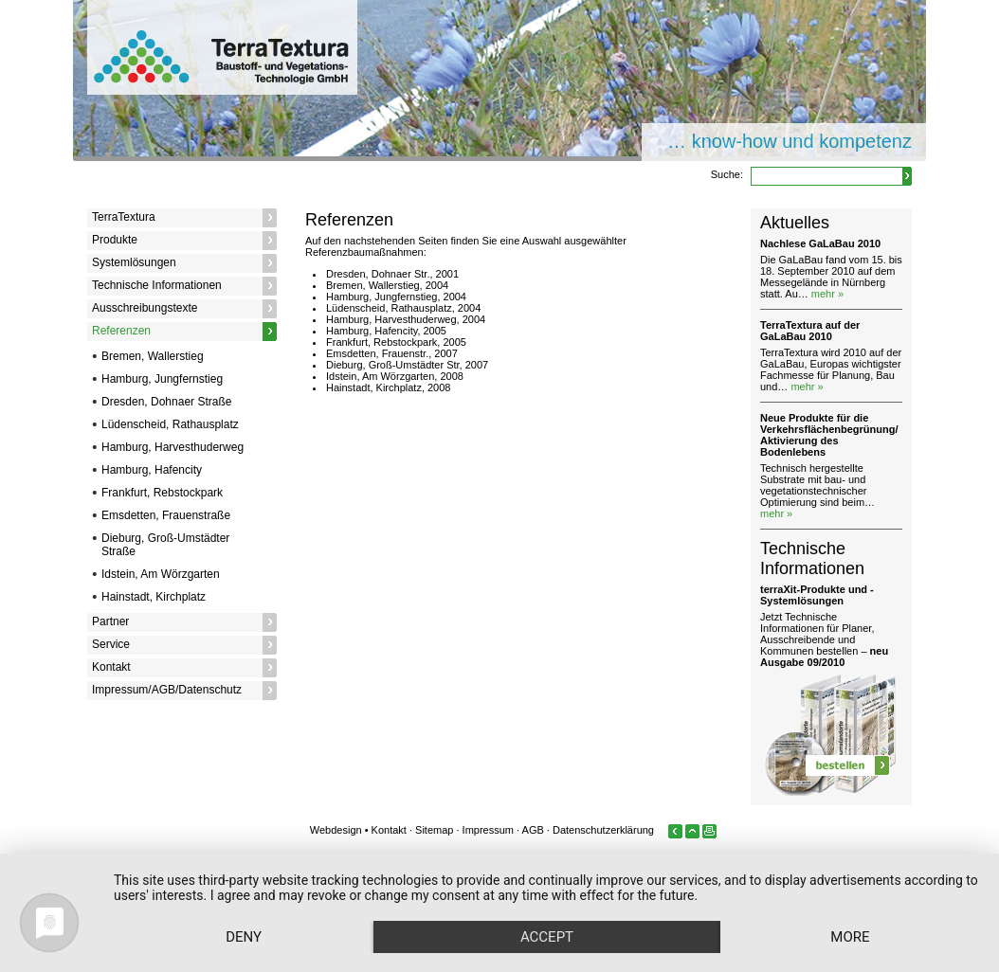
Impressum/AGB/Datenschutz (167, 689)
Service (111, 644)
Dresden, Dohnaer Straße (166, 401)
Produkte (114, 239)
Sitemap (434, 830)
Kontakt (111, 667)
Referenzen (121, 330)
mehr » (827, 293)
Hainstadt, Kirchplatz (153, 596)
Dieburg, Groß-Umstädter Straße (165, 544)
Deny (244, 936)
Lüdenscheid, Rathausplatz (170, 424)
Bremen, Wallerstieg (152, 356)
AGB (533, 830)
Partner (110, 621)
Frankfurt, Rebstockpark (162, 492)
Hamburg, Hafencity (151, 470)
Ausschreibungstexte (144, 308)
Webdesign (336, 830)
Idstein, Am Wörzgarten (160, 574)
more (849, 936)
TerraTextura (123, 217)
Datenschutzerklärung (603, 830)
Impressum (488, 830)
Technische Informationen (157, 285)
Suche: (727, 174)
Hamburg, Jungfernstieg (162, 379)
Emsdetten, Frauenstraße (165, 515)
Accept (546, 936)
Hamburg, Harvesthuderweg (172, 447)
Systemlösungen (134, 262)
